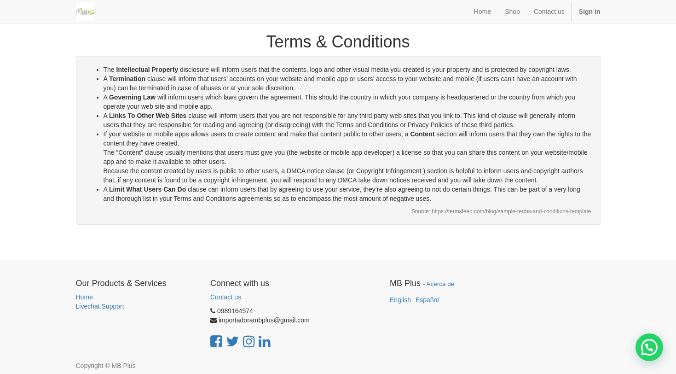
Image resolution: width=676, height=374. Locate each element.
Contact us (225, 297)
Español (427, 300)
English (400, 300)
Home (84, 297)
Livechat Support (100, 306)
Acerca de (441, 283)
